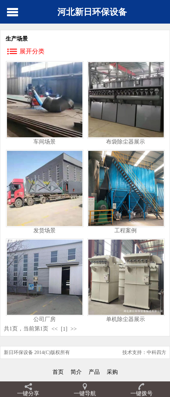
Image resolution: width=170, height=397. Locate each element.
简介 (76, 372)
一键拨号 (141, 393)
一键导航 (85, 393)
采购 (112, 372)
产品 (94, 372)
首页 (58, 372)
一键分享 (28, 393)
